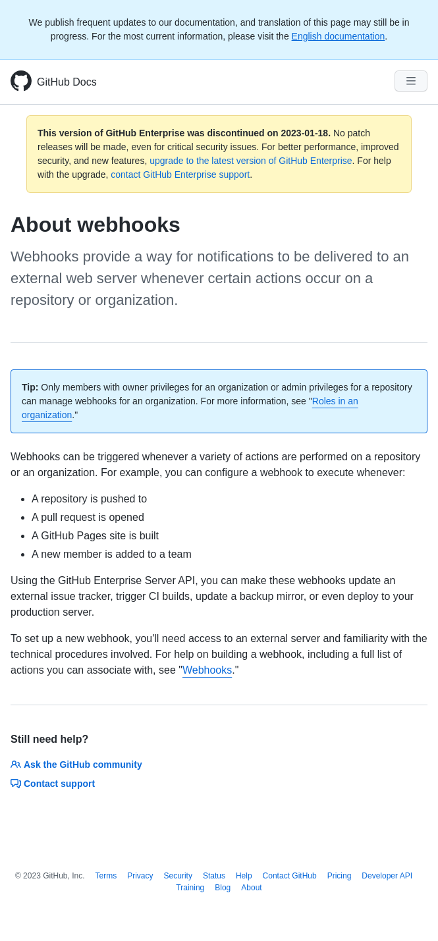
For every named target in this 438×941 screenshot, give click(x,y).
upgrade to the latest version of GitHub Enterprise (251, 160)
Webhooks (207, 670)
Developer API (387, 875)
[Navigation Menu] (411, 81)
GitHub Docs (67, 82)
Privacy (140, 875)
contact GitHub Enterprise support (180, 174)
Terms (106, 875)
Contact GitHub (290, 875)
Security (178, 875)
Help (244, 875)
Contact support (53, 783)
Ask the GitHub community (76, 764)
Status (214, 875)
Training (190, 887)
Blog (223, 887)
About (251, 887)
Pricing (339, 875)
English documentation (338, 36)
